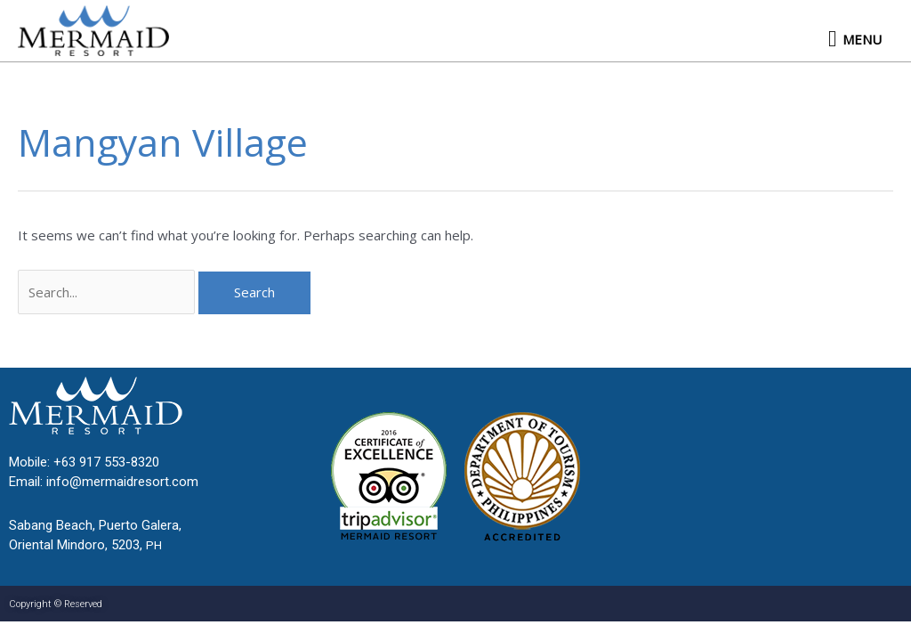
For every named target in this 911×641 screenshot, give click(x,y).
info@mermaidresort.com (122, 482)
